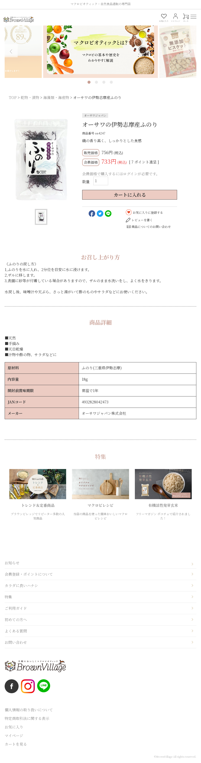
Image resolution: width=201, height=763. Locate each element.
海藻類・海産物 (56, 97)
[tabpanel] (100, 47)
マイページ (14, 735)
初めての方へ (16, 619)
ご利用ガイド (16, 608)
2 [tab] (96, 82)
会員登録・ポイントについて (29, 574)
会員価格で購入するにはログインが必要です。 (121, 173)
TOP (13, 97)
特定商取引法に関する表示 (27, 718)
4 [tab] (111, 82)
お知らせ (12, 562)
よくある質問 (16, 631)
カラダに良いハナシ (21, 585)
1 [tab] (89, 82)
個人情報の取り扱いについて (29, 709)
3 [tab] (103, 82)
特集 (8, 597)
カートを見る (16, 744)
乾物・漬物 (30, 97)
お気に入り (14, 727)
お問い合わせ (16, 642)
